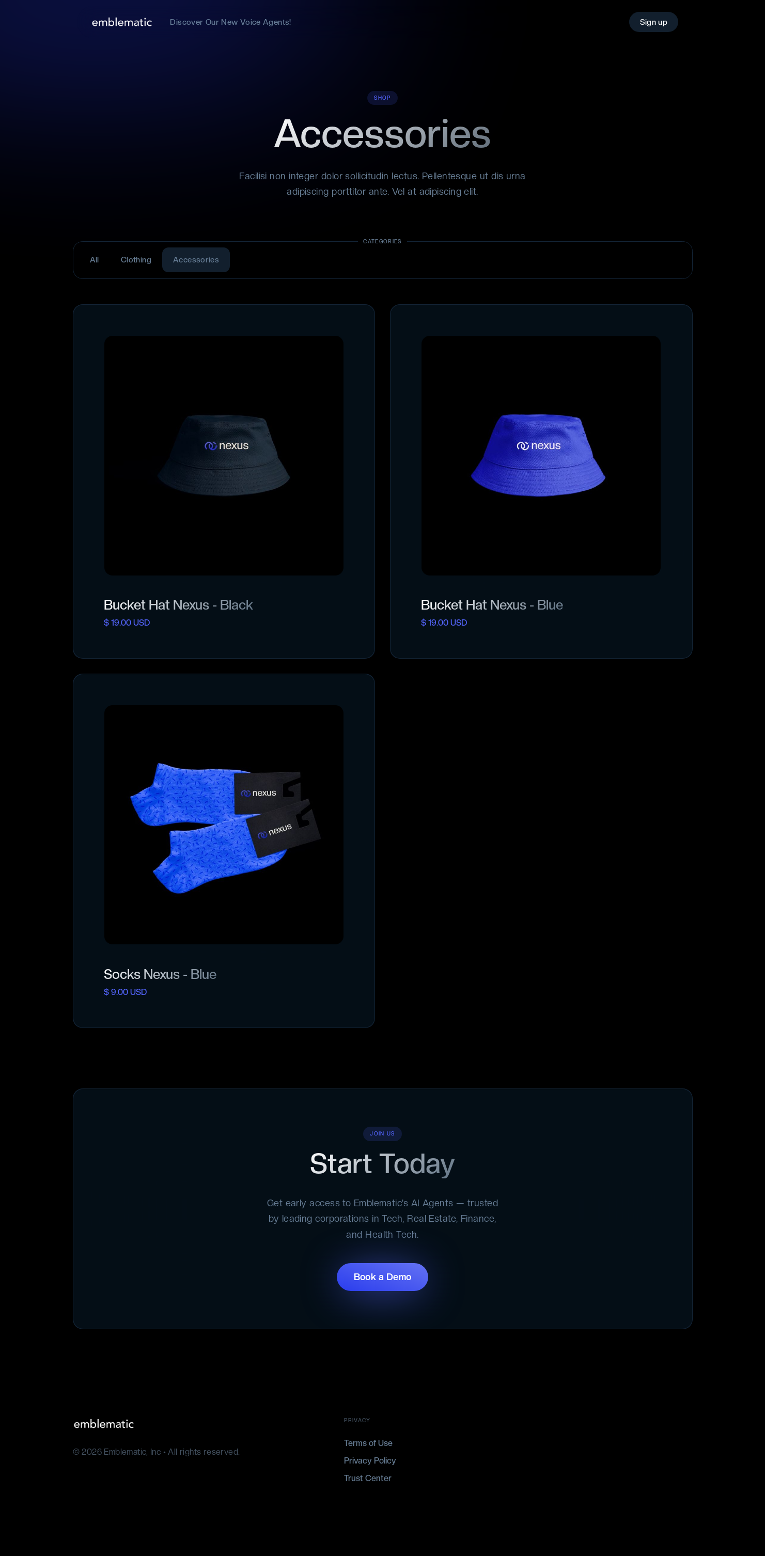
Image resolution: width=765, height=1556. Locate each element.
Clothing (136, 259)
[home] (122, 22)
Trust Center (368, 1478)
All (94, 259)
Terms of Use (368, 1443)
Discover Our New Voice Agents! (230, 22)
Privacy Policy (370, 1461)
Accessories (196, 259)
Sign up (653, 22)
